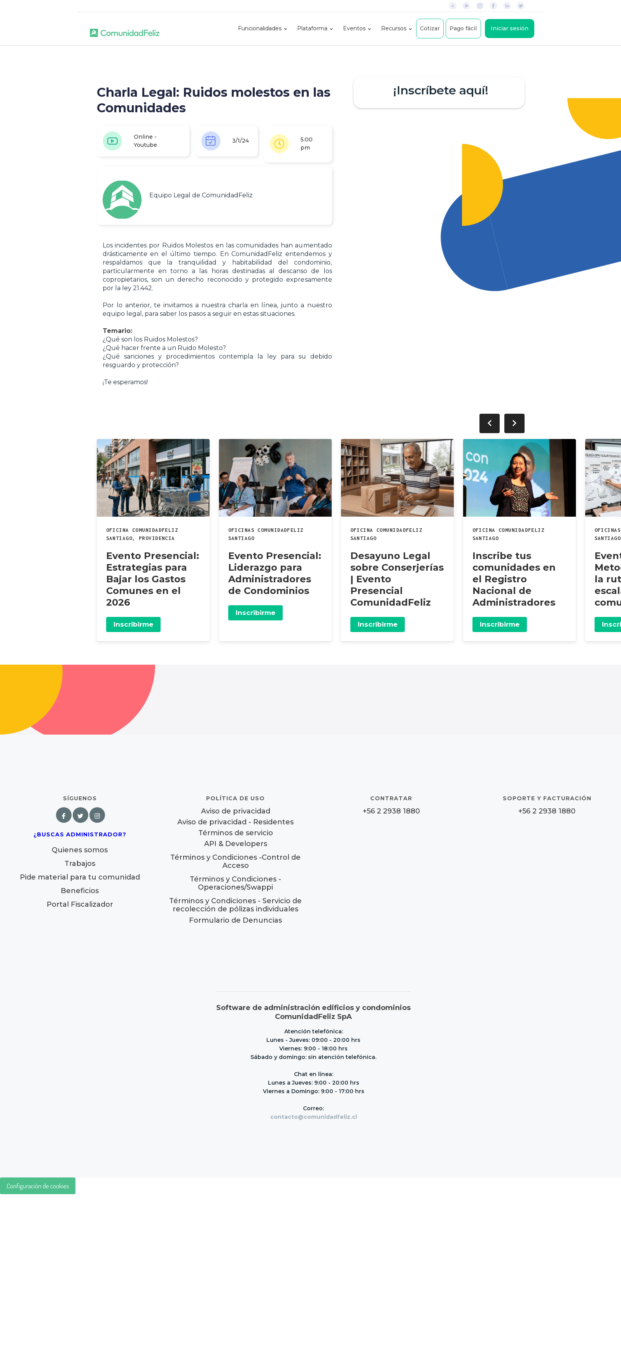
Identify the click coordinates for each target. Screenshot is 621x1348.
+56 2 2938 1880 (391, 811)
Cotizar (430, 28)
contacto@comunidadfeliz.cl (313, 1116)
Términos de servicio (235, 833)
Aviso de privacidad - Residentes (235, 822)
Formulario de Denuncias (235, 920)
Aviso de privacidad (235, 811)
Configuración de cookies (38, 1186)
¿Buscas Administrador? (79, 834)
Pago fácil (463, 28)
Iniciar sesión (509, 28)
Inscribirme (133, 624)
